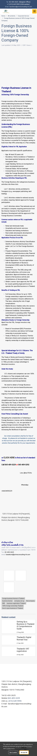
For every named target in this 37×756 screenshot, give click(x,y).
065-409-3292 (23, 465)
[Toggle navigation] (34, 11)
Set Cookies (13, 752)
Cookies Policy (10, 748)
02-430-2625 (9, 552)
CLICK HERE (9, 457)
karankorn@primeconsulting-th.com (18, 554)
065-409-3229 (14, 698)
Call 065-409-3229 (8, 465)
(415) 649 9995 (15, 701)
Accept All (24, 752)
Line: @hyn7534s (26, 473)
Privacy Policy (28, 746)
